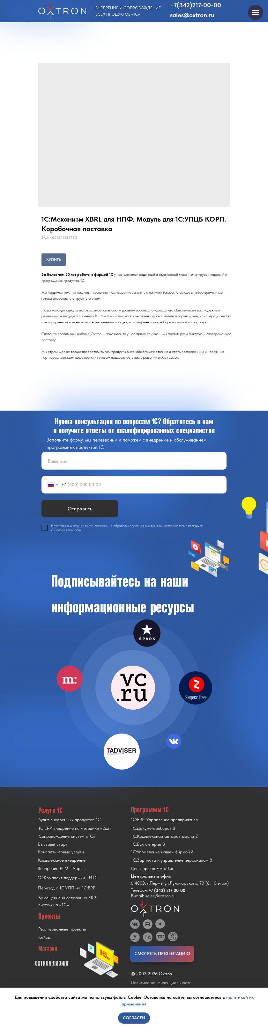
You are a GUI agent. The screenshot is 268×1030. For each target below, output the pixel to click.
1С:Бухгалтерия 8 (148, 844)
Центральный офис (151, 876)
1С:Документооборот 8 (153, 828)
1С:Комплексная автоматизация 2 (164, 836)
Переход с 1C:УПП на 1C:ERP (66, 887)
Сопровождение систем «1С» (67, 836)
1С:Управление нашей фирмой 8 (162, 851)
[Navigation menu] (255, 12)
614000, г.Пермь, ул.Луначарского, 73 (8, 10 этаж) (180, 883)
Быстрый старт (53, 844)
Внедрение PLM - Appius (62, 868)
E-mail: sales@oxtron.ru (153, 895)
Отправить (80, 509)
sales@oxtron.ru (192, 15)
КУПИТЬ (53, 259)
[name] (134, 461)
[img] (133, 688)
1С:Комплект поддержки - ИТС (68, 877)
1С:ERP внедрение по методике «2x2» (75, 828)
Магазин (47, 948)
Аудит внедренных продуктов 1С (69, 819)
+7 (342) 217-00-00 (166, 890)
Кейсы (44, 937)
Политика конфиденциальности (161, 982)
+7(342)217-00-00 (195, 5)
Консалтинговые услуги (61, 851)
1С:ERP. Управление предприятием (164, 819)
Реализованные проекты (62, 928)
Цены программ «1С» (152, 868)
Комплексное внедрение (62, 860)
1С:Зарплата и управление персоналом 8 (171, 860)
